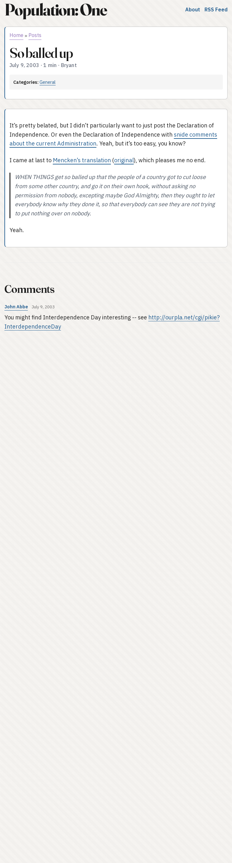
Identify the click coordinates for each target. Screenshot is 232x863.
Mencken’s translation (82, 160)
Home (16, 35)
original (124, 160)
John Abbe (16, 307)
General (48, 82)
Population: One (55, 9)
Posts (34, 35)
